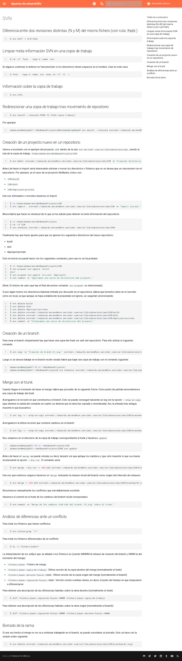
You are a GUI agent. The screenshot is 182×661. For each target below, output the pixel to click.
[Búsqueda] (123, 4)
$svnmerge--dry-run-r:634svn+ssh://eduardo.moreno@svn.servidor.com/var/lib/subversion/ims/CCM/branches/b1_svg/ (76, 467)
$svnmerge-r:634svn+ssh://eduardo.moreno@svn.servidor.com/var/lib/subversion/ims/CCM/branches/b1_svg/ (76, 482)
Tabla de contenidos (157, 17)
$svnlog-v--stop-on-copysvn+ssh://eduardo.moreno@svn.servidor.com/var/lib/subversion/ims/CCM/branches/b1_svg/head (76, 430)
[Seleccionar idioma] (102, 4)
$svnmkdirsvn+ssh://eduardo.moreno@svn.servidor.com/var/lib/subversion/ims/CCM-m (76, 161)
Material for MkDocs (21, 656)
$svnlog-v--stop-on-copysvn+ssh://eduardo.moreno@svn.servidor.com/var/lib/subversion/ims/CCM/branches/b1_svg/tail (76, 415)
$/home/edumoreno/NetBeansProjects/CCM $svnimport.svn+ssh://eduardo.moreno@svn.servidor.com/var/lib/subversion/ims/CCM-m (75, 205)
